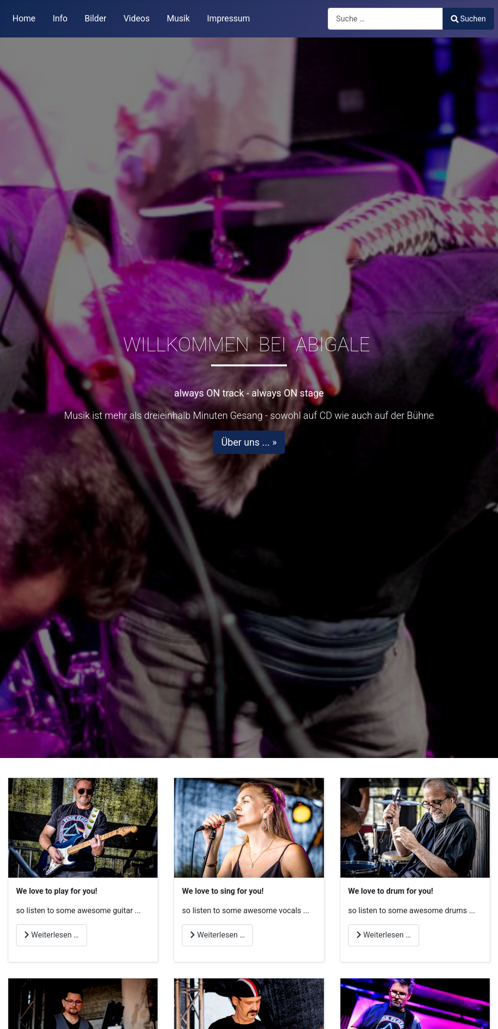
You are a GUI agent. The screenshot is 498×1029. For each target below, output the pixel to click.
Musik (178, 18)
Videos (137, 18)
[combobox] (385, 19)
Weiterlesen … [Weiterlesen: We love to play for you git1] (51, 934)
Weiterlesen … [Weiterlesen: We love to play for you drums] (383, 934)
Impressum (228, 18)
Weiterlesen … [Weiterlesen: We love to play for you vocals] (217, 934)
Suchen (468, 18)
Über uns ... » (249, 442)
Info (60, 18)
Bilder (96, 18)
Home (24, 18)
